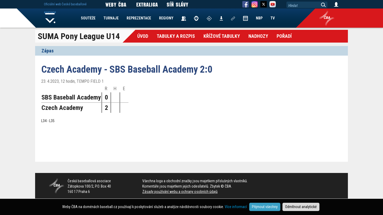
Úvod (142, 36)
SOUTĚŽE (88, 18)
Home (50, 18)
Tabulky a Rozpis (176, 36)
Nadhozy (258, 36)
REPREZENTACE (139, 18)
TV (272, 18)
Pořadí (284, 36)
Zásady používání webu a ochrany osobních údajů (180, 191)
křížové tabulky (221, 36)
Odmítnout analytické (301, 207)
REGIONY (166, 18)
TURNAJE (111, 18)
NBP (259, 18)
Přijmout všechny (265, 207)
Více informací (236, 207)
